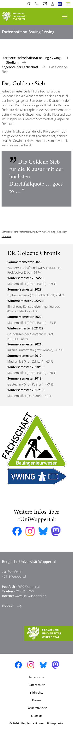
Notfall (52, 4)
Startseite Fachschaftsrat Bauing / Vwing (31, 58)
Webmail (45, 4)
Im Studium (10, 62)
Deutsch (69, 4)
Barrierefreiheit (37, 708)
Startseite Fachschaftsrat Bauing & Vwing (23, 231)
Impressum (36, 677)
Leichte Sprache (60, 4)
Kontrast (29, 4)
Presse (36, 700)
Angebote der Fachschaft (20, 67)
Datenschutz (36, 685)
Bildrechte (36, 692)
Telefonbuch (37, 4)
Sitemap (50, 231)
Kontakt (8, 606)
